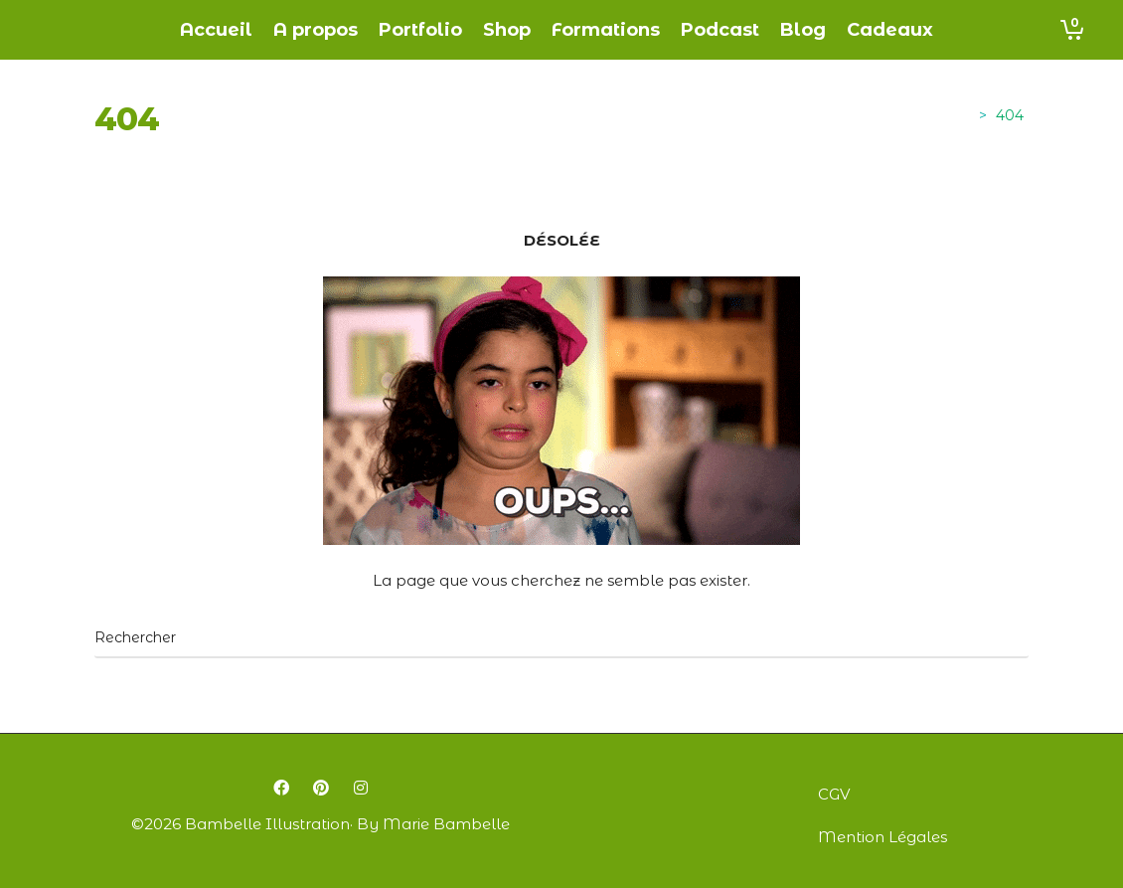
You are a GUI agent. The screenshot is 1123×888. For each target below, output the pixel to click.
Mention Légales (882, 836)
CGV (834, 794)
